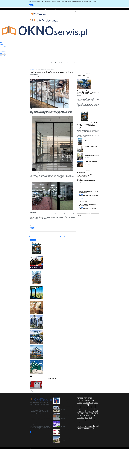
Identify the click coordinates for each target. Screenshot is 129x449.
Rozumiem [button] (31, 5)
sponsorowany (32, 227)
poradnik (96, 413)
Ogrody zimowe (97, 19)
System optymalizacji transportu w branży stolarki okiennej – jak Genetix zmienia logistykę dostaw (88, 92)
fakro (89, 409)
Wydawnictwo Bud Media (89, 424)
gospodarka (80, 402)
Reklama (61, 9)
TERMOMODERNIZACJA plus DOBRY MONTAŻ (86, 428)
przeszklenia (86, 415)
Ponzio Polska (32, 228)
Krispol (90, 417)
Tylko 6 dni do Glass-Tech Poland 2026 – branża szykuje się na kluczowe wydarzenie (68, 423)
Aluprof (92, 409)
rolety (88, 402)
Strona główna (45, 9)
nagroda (79, 411)
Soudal (84, 426)
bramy (92, 400)
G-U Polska (95, 411)
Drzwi (64, 18)
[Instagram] (33, 432)
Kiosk (50, 9)
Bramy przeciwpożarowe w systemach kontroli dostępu (40, 390)
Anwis (83, 411)
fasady (94, 406)
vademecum (87, 400)
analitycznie (80, 404)
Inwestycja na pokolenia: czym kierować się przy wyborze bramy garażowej (67, 415)
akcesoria (90, 398)
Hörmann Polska (81, 417)
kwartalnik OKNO (81, 424)
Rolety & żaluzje (72, 20)
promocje (83, 406)
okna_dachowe (80, 409)
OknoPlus (91, 413)
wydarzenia (89, 406)
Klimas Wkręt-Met (92, 419)
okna (78, 398)
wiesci (86, 398)
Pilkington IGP (89, 426)
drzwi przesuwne (81, 413)
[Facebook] (30, 432)
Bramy (68, 18)
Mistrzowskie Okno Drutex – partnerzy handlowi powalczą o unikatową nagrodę (68, 431)
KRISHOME (79, 426)
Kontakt (65, 9)
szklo (30, 226)
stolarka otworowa (81, 419)
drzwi (82, 398)
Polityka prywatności (55, 9)
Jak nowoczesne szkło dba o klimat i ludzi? (38, 236)
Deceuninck (86, 421)
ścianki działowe (33, 230)
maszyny (96, 402)
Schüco (86, 413)
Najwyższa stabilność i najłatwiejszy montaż (86, 174)
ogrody (79, 406)
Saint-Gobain (92, 415)
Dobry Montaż (80, 421)
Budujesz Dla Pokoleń (94, 421)
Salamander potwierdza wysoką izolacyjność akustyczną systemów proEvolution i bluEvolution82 (91, 148)
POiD (87, 419)
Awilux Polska (80, 415)
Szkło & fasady (81, 20)
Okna (61, 18)
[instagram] (98, 9)
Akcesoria (77, 18)
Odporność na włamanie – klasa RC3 (84, 175)
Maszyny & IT (86, 19)
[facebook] (97, 9)
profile (92, 402)
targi (85, 409)
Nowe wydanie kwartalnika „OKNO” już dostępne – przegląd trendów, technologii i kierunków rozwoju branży (88, 125)
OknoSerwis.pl (80, 217)
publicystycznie (80, 400)
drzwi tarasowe (88, 411)
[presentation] (30, 376)
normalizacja (85, 404)
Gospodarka (92, 18)
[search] (98, 20)
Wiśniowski (96, 426)
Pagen (86, 417)
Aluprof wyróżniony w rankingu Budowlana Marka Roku (64, 236)
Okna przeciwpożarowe (82, 176)
